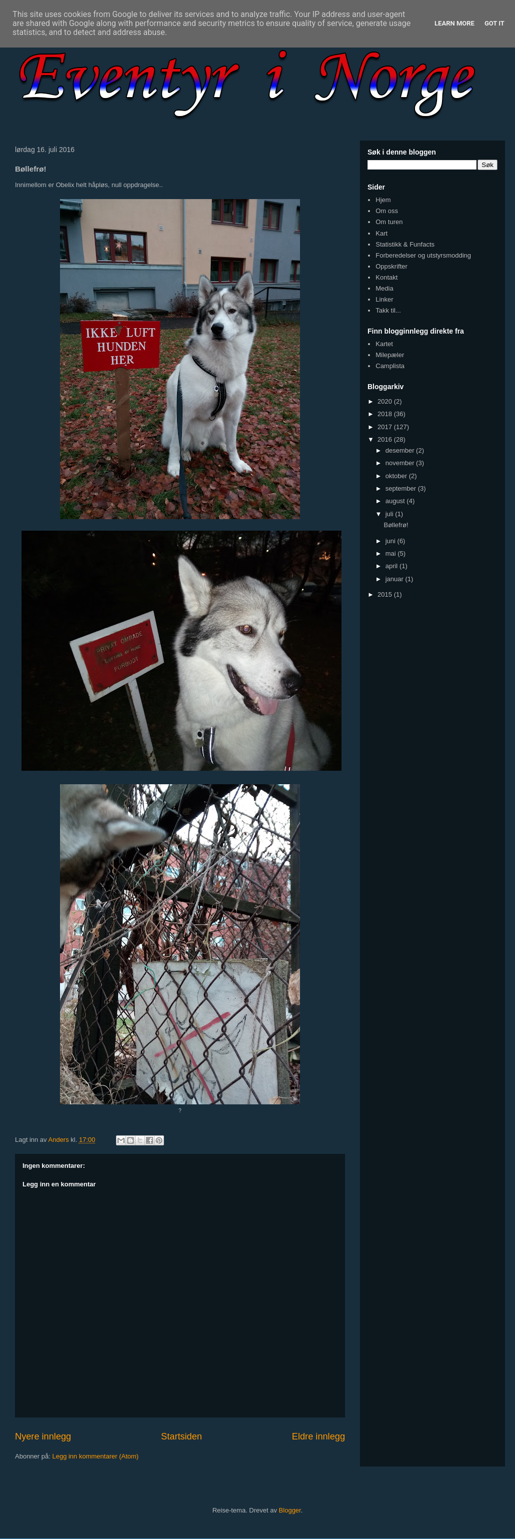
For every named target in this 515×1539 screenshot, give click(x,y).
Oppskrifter (392, 266)
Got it (494, 23)
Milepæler (390, 355)
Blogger (290, 1510)
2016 (386, 439)
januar (396, 579)
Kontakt (387, 277)
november (401, 463)
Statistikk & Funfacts (405, 244)
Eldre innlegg (318, 1436)
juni (392, 541)
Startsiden (181, 1436)
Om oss (387, 211)
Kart (382, 233)
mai (392, 553)
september (402, 488)
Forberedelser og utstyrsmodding (423, 255)
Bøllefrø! (396, 525)
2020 (386, 401)
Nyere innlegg (43, 1436)
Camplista (390, 366)
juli (391, 514)
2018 (386, 414)
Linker (384, 299)
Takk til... (388, 310)
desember (401, 450)
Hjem (383, 200)
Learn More (454, 23)
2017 (386, 427)
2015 (386, 594)
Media (384, 288)
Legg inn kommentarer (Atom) (95, 1456)
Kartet (384, 344)
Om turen (389, 222)
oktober (397, 476)
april (393, 566)
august (396, 501)
